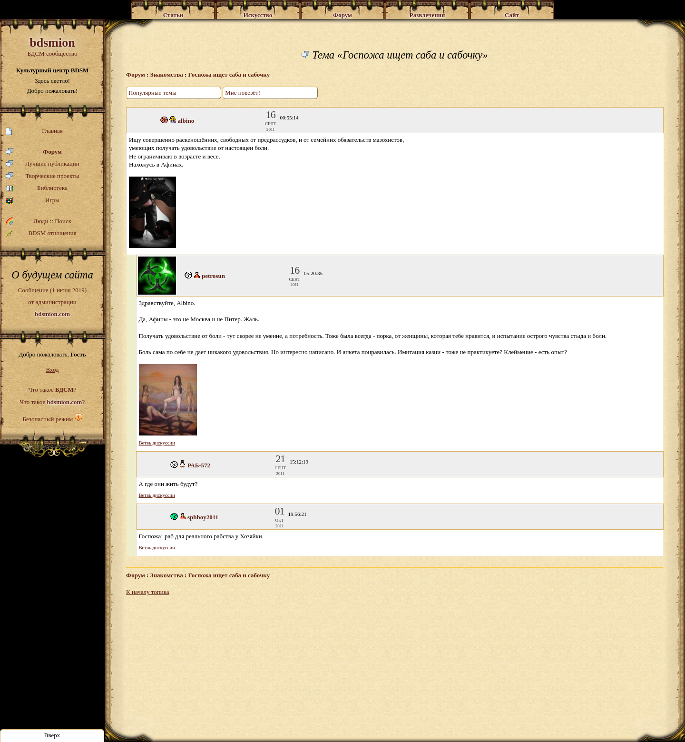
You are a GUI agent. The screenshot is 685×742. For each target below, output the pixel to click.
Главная (34, 131)
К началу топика (147, 591)
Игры (32, 201)
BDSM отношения (41, 233)
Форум (34, 152)
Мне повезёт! (242, 92)
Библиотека (37, 188)
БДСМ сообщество (52, 46)
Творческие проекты (42, 176)
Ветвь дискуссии (157, 442)
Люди (40, 221)
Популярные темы (152, 92)
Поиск (63, 221)
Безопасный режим (47, 419)
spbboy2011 (202, 517)
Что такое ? (52, 389)
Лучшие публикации (42, 164)
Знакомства (166, 74)
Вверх (52, 735)
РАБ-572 (198, 465)
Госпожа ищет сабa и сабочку (229, 74)
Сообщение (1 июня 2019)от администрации (52, 302)
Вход (52, 369)
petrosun (213, 275)
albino (186, 120)
